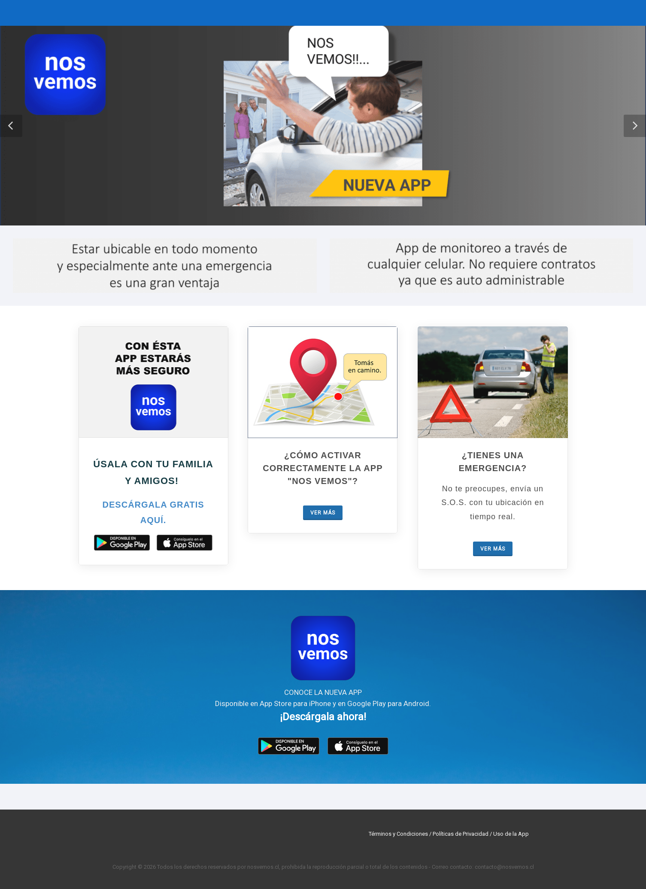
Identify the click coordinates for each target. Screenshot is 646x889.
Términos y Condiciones (398, 834)
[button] (11, 126)
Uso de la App (511, 834)
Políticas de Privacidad (460, 834)
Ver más (322, 513)
